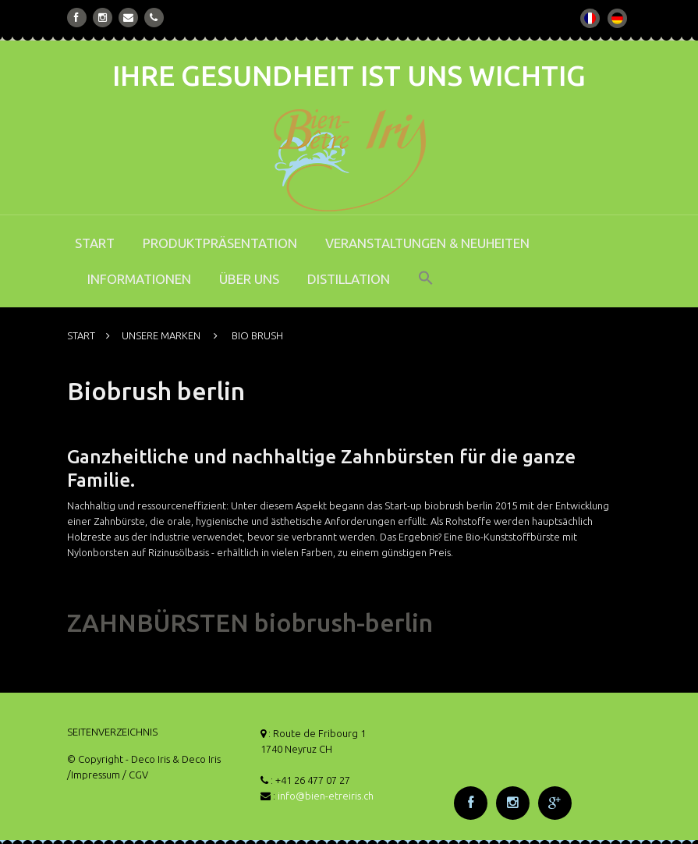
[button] (425, 288)
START (95, 243)
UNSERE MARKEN (161, 335)
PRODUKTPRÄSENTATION (220, 243)
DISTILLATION (348, 278)
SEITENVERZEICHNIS (112, 731)
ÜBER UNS (249, 278)
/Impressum (93, 774)
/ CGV (135, 774)
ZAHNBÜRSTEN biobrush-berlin (250, 622)
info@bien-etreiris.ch (326, 795)
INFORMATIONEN (139, 278)
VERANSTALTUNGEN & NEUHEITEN (427, 243)
